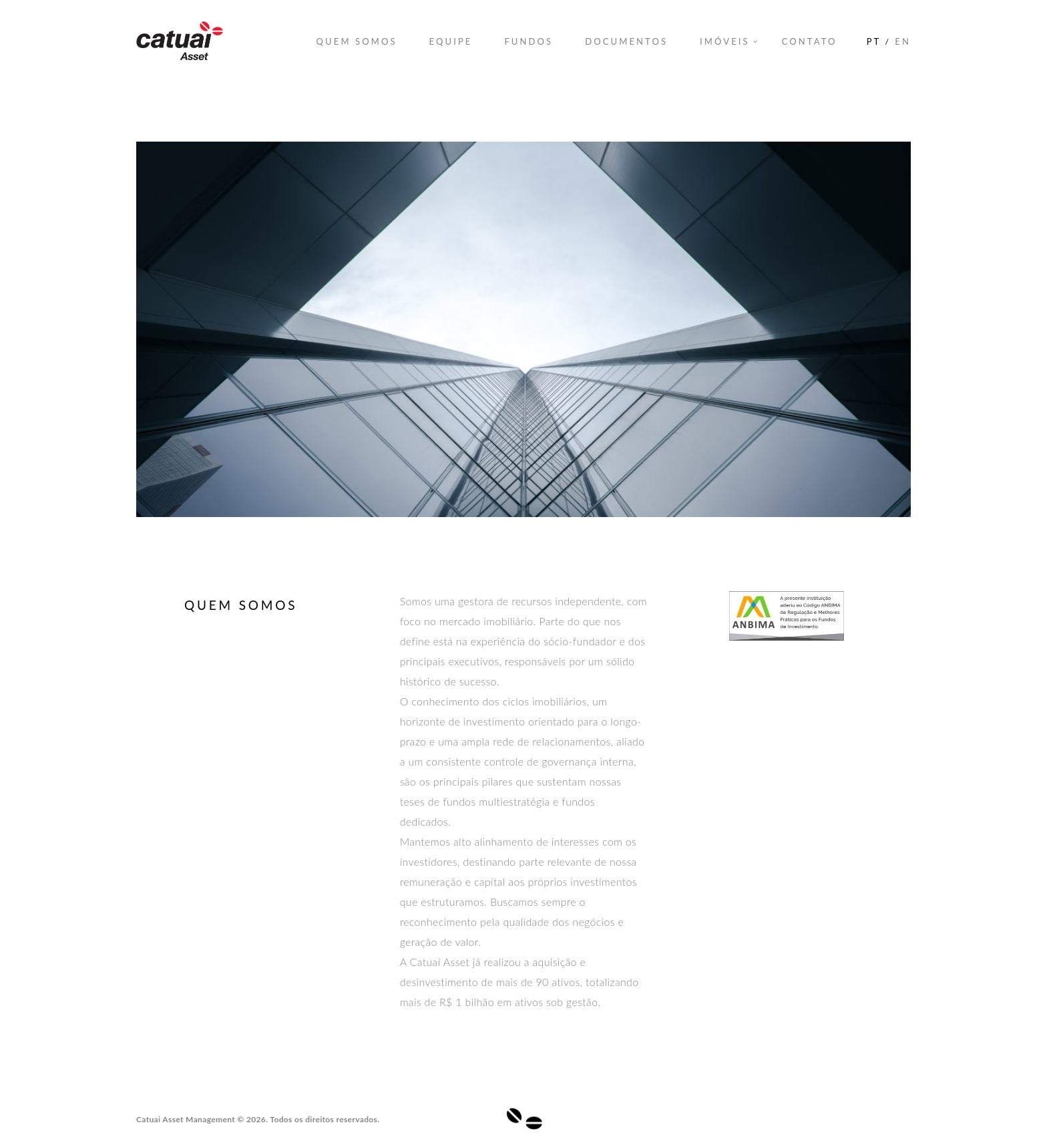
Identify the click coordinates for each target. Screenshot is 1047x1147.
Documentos (626, 41)
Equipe (451, 41)
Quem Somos (357, 41)
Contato (809, 41)
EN (903, 41)
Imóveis (725, 41)
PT (874, 41)
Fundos (528, 41)
